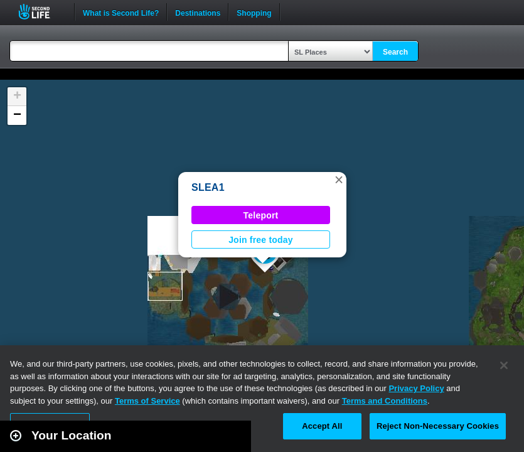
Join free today (260, 240)
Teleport (261, 215)
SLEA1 (208, 187)
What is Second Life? (121, 12)
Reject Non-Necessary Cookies (438, 426)
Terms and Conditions (384, 401)
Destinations (197, 12)
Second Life (41, 11)
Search (395, 52)
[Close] (504, 365)
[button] (338, 179)
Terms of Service (147, 401)
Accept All (322, 426)
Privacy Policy (416, 388)
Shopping (254, 12)
